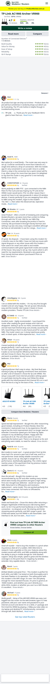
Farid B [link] (10, 446)
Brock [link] (9, 566)
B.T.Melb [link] (10, 315)
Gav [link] (8, 233)
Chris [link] (9, 540)
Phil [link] (8, 364)
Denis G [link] (10, 470)
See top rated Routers (25, 616)
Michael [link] (10, 592)
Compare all (29, 532)
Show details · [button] (14, 177)
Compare (37, 33)
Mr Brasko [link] (11, 209)
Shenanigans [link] (12, 497)
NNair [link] (9, 339)
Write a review (25, 28)
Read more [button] (28, 115)
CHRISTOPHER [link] (13, 183)
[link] (3, 98)
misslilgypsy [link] (12, 298)
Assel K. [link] (10, 157)
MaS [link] (9, 97)
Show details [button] (11, 256)
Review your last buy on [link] (25, 9)
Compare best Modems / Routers (25, 412)
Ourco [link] (9, 418)
